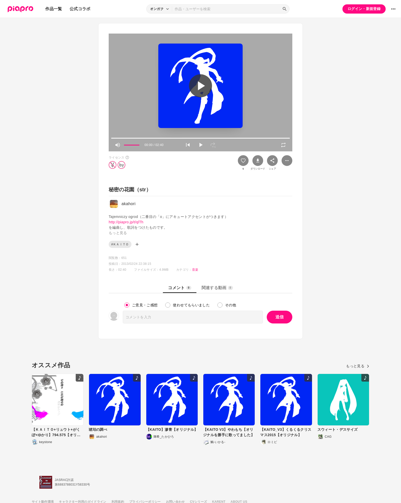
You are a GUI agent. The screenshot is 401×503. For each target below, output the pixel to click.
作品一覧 (53, 9)
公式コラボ (80, 9)
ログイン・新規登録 (364, 9)
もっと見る (357, 366)
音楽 (195, 269)
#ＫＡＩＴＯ (120, 244)
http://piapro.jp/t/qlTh (126, 222)
